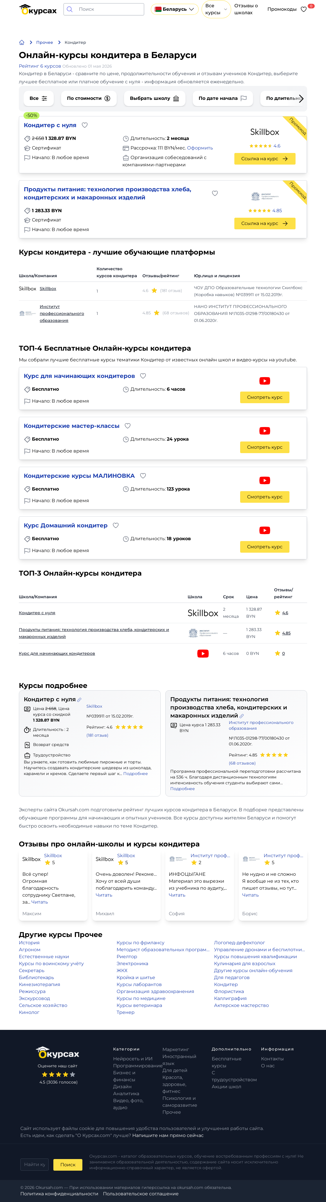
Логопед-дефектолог (239, 942)
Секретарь (31, 970)
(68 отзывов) (242, 763)
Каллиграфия (230, 998)
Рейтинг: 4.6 (115, 731)
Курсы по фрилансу (140, 942)
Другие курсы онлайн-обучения (253, 970)
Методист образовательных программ (163, 949)
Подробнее (135, 773)
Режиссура (32, 991)
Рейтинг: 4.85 (259, 759)
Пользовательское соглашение (141, 1193)
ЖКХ (122, 970)
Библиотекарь (36, 977)
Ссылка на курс (265, 158)
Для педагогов (232, 977)
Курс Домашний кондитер (66, 525)
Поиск (67, 1164)
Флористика (229, 991)
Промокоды (282, 9)
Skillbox (48, 288)
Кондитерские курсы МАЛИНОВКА (79, 475)
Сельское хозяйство (43, 1005)
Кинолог (29, 1012)
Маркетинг (175, 1049)
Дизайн (122, 1086)
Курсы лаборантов (139, 984)
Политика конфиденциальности (59, 1193)
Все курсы (216, 9)
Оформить (200, 148)
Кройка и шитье (136, 977)
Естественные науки (44, 956)
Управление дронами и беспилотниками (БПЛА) (260, 949)
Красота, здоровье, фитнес (174, 1084)
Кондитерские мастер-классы (71, 425)
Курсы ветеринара (139, 1005)
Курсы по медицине (141, 998)
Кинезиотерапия (39, 984)
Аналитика (126, 1093)
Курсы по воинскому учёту (51, 963)
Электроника (132, 963)
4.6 (277, 146)
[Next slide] (296, 98)
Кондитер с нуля (50, 125)
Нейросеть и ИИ (133, 1059)
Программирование (138, 1065)
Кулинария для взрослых (244, 963)
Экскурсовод (34, 998)
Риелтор (127, 956)
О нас (268, 1065)
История (29, 942)
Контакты (272, 1059)
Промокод (298, 126)
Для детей (174, 1070)
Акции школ (226, 1086)
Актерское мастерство (241, 1005)
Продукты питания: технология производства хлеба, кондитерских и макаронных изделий (107, 193)
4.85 (277, 210)
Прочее (171, 1112)
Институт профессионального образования (62, 313)
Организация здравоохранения (155, 991)
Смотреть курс (264, 397)
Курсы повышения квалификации (255, 956)
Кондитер (226, 984)
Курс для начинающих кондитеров (79, 375)
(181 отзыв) (97, 735)
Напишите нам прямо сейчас (168, 1135)
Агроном (30, 949)
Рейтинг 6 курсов (40, 66)
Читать (39, 902)
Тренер (126, 1012)
